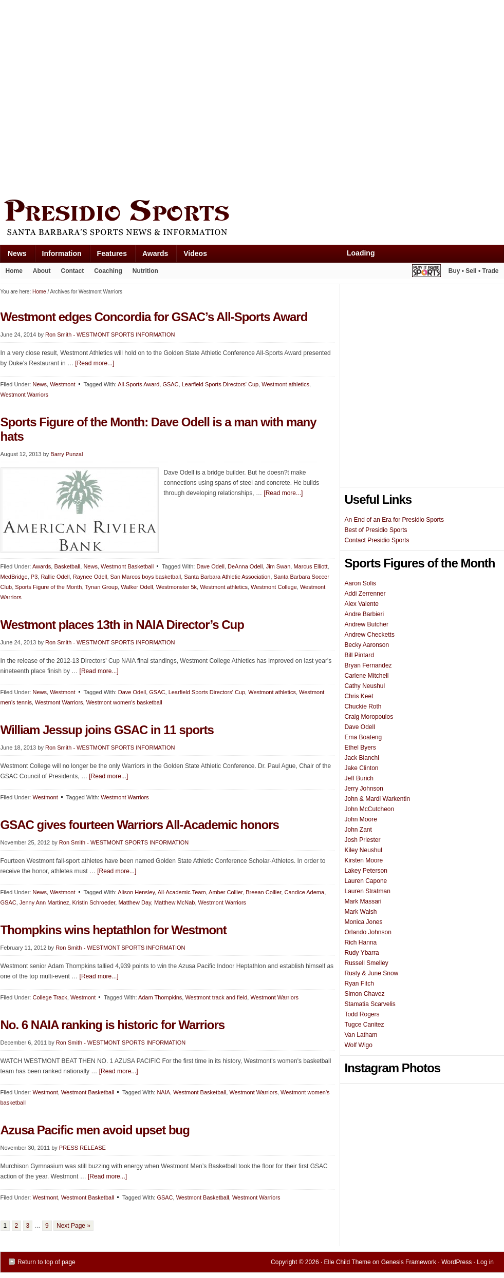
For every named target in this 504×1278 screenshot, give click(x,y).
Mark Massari (363, 901)
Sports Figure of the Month (48, 587)
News (13, 255)
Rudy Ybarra (362, 952)
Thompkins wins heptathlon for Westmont (114, 930)
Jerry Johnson (364, 788)
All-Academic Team (182, 892)
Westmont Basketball (127, 566)
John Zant (358, 829)
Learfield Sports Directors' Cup (220, 384)
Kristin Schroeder (94, 902)
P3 (34, 577)
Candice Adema (304, 892)
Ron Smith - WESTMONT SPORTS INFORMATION (110, 642)
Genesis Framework (408, 1262)
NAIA (163, 1092)
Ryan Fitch (359, 983)
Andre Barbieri (364, 614)
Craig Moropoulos (369, 716)
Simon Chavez (365, 993)
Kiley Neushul (363, 850)
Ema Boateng (363, 737)
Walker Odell (137, 587)
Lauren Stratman (367, 891)
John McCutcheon (370, 809)
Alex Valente (362, 603)
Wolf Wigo (358, 1045)
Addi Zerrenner (365, 593)
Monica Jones (364, 922)
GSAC (157, 692)
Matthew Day (134, 902)
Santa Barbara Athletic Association (227, 577)
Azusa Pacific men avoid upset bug (95, 1130)
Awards (151, 255)
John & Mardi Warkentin (377, 798)
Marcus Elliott (310, 566)
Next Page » (73, 1225)
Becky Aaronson (367, 644)
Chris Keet (359, 696)
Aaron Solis (360, 583)
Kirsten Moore (364, 860)
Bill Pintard (359, 655)
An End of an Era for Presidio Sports (394, 519)
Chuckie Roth (363, 706)
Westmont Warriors (59, 702)
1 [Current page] (5, 1225)
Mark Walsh (361, 911)
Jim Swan (278, 566)
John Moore (361, 819)
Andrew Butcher (366, 624)
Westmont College (274, 587)
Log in (485, 1262)
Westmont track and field (216, 997)
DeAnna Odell (245, 566)
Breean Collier (263, 892)
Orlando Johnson (368, 932)
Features (108, 255)
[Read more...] (283, 493)
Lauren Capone (366, 880)
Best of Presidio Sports (376, 530)
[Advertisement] (97, 97)
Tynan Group (101, 587)
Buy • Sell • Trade (474, 270)
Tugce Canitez (364, 1024)
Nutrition (145, 270)
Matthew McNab (174, 902)
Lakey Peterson (366, 870)
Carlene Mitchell (367, 675)
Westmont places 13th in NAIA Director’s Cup (122, 625)
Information (58, 255)
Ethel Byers (360, 747)
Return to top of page (46, 1262)
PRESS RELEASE (82, 1148)
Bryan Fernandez (368, 665)
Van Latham (361, 1034)
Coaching (108, 270)
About (39, 273)
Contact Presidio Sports (377, 540)
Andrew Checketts (370, 634)
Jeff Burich (359, 778)
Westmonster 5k (176, 587)
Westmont (62, 692)
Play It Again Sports (426, 272)
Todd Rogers (362, 1014)
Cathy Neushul (365, 686)
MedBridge (14, 577)
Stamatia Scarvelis (370, 1004)
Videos (195, 253)
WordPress (456, 1262)
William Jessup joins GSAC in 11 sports (107, 730)
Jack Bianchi (362, 757)
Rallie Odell (55, 577)
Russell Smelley (366, 963)
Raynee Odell (90, 577)
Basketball (67, 566)
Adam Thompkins (160, 997)
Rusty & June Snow (372, 973)
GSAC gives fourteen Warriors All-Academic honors (140, 825)
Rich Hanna (361, 942)
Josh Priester (363, 839)
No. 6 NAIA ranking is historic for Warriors (113, 1025)
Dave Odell (210, 566)
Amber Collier (225, 892)
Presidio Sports (252, 219)
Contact (72, 270)
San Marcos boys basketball (145, 577)
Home (14, 270)
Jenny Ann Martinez (44, 902)
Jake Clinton (362, 768)
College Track (49, 997)
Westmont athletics (285, 384)
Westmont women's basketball (124, 702)
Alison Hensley (136, 892)
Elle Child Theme (347, 1262)
